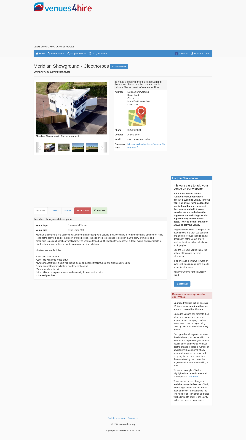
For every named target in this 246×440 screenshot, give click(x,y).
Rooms (67, 210)
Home (40, 53)
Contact (119, 134)
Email (117, 139)
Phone (118, 130)
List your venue (98, 53)
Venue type (42, 225)
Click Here (192, 376)
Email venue (83, 210)
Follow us (181, 53)
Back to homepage (117, 418)
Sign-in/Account (200, 53)
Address (119, 92)
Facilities (55, 210)
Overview (40, 210)
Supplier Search (76, 53)
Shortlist (99, 210)
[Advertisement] (155, 24)
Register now (182, 284)
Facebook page (120, 145)
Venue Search (56, 53)
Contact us (133, 418)
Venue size (41, 230)
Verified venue (119, 66)
